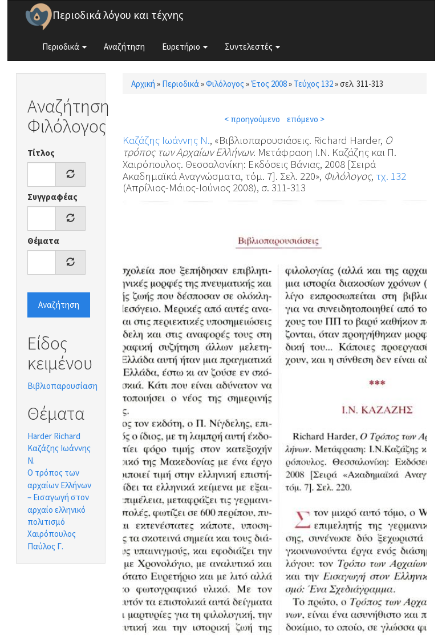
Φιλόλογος (225, 83)
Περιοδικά (64, 46)
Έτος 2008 (269, 83)
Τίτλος (41, 152)
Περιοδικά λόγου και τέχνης (118, 15)
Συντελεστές (252, 46)
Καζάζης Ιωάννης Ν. (166, 140)
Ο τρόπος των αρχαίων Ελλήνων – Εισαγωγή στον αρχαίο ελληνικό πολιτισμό (59, 497)
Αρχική (143, 83)
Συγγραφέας (52, 196)
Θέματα (43, 240)
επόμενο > (306, 119)
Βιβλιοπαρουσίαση (62, 385)
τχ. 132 (391, 176)
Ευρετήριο (185, 46)
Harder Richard (53, 436)
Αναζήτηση (124, 46)
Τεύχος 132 (313, 83)
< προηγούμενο (252, 119)
